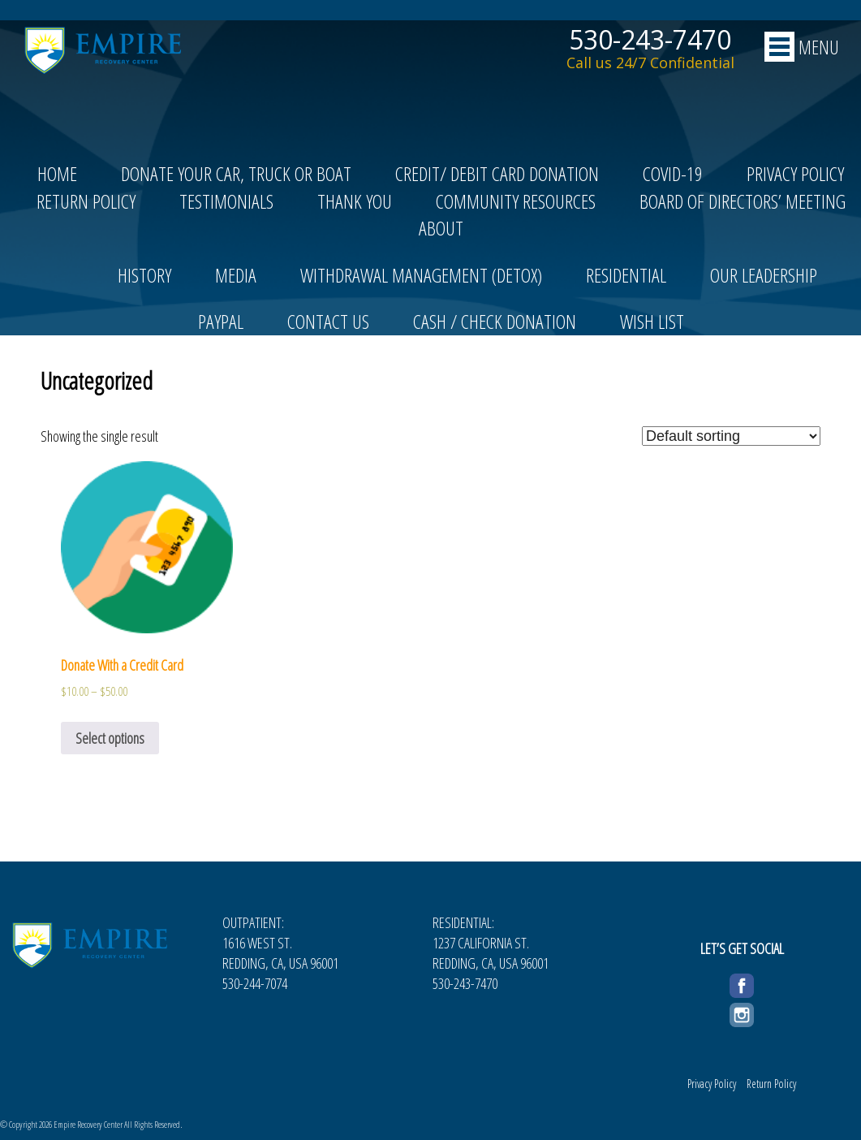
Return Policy (86, 201)
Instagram (742, 1012)
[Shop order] (731, 436)
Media (235, 274)
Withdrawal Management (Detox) (421, 274)
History (144, 274)
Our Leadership (763, 274)
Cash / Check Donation (494, 321)
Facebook (742, 983)
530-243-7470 (650, 40)
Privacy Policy (795, 173)
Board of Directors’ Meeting (742, 201)
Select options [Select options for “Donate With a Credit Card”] (109, 738)
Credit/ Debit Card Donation (497, 173)
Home (57, 173)
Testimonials (226, 201)
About (441, 227)
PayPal (220, 321)
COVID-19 (673, 173)
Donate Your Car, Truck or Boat (236, 173)
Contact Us (328, 321)
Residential (626, 274)
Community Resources (516, 201)
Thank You (354, 201)
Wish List (652, 321)
